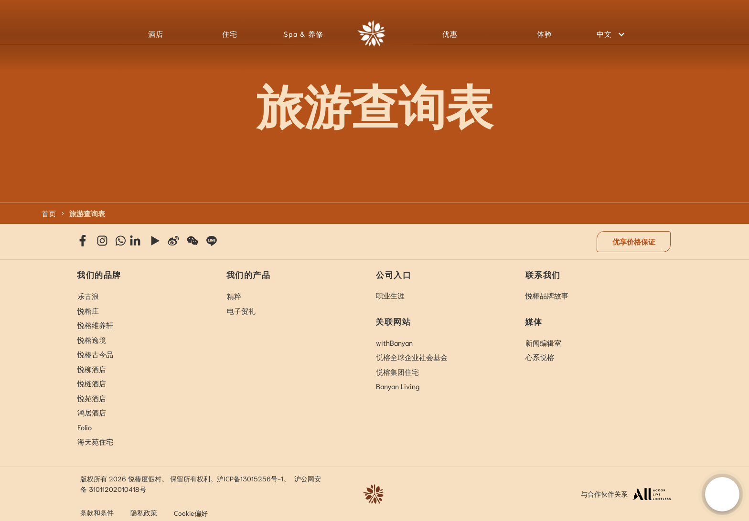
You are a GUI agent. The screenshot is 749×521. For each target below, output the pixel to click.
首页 (49, 213)
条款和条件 (97, 512)
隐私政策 (143, 512)
